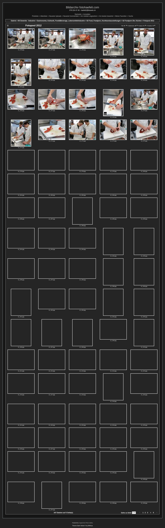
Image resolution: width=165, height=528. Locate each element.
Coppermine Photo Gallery (86, 523)
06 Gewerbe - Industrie (26, 21)
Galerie (13, 21)
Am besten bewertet (106, 16)
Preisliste (35, 16)
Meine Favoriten (120, 16)
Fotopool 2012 (148, 21)
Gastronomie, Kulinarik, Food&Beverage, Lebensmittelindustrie (61, 21)
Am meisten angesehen (89, 16)
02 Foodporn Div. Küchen (132, 21)
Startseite (78, 14)
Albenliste (43, 16)
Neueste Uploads (55, 16)
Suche (130, 16)
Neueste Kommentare (71, 16)
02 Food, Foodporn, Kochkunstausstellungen (104, 21)
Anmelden (86, 14)
